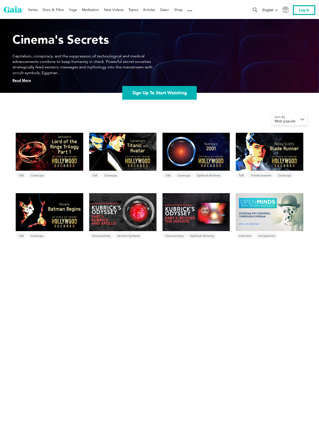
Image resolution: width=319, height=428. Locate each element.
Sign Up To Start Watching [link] (159, 93)
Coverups (37, 175)
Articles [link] (149, 9)
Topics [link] (133, 9)
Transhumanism (261, 175)
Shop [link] (178, 9)
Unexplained (266, 236)
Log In (304, 10)
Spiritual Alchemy (208, 175)
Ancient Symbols (128, 236)
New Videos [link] (113, 9)
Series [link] (33, 9)
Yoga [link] (73, 9)
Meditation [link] (90, 9)
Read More (21, 80)
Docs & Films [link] (53, 9)
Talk (21, 175)
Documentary (101, 236)
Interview (245, 236)
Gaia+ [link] (164, 9)
